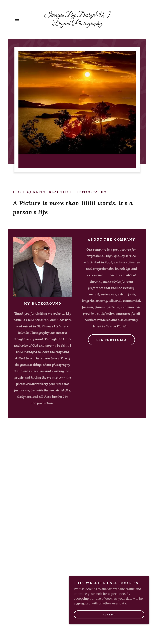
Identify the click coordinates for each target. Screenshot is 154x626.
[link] (77, 24)
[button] (22, 19)
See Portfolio (111, 340)
